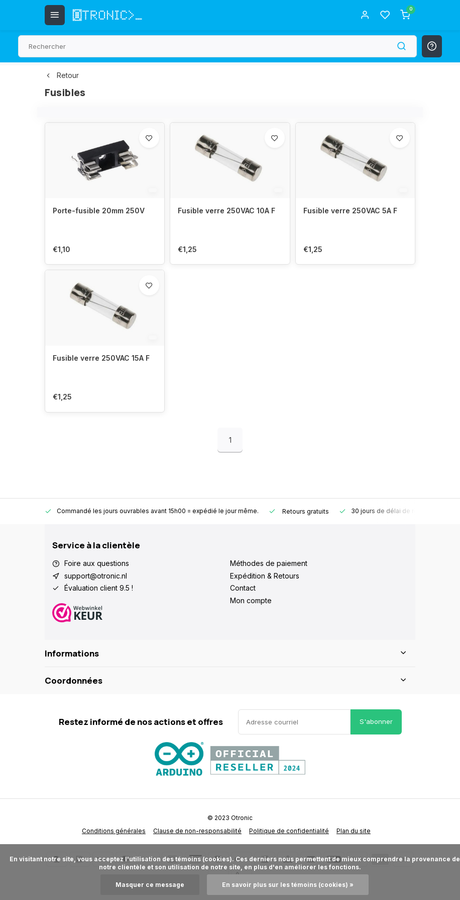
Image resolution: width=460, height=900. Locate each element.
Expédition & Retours (264, 575)
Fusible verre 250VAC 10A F (226, 210)
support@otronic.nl (95, 575)
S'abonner (376, 721)
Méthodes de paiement (268, 563)
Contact (243, 588)
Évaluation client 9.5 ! (98, 588)
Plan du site (353, 831)
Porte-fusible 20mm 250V (99, 210)
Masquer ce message (150, 884)
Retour (62, 75)
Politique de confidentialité (289, 831)
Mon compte (251, 600)
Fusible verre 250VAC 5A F (350, 210)
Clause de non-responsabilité (197, 831)
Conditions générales (114, 831)
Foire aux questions (96, 563)
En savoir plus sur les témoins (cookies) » (288, 884)
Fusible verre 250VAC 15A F (101, 358)
